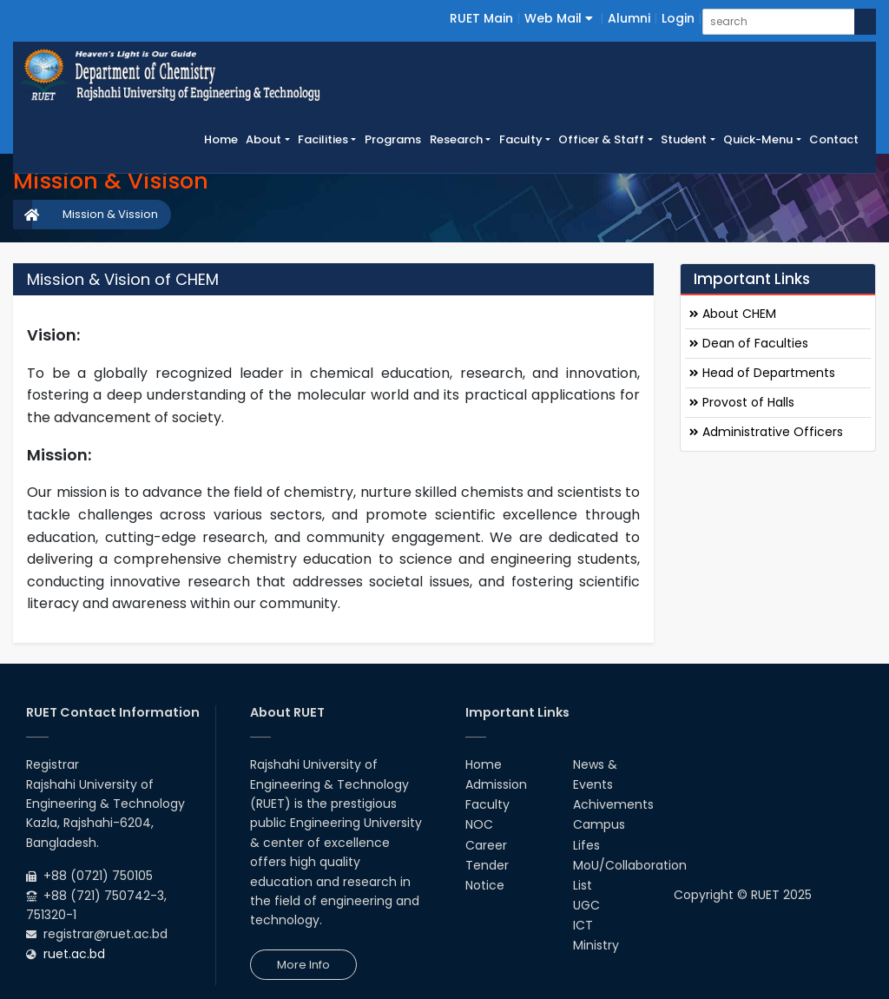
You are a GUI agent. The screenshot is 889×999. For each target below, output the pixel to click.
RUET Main (481, 18)
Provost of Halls (741, 402)
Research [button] (456, 139)
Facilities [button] (323, 139)
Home (223, 139)
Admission (496, 784)
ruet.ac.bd (74, 954)
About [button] (263, 139)
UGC (586, 905)
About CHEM (732, 313)
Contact (834, 139)
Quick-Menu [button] (758, 139)
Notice (484, 885)
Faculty (487, 804)
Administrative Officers (766, 431)
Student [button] (684, 139)
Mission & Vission (110, 214)
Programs (393, 139)
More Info (303, 964)
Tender (487, 865)
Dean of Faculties (748, 343)
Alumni (629, 18)
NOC (479, 824)
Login (678, 18)
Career (486, 845)
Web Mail (558, 18)
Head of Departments (762, 372)
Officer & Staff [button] (601, 139)
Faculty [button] (521, 139)
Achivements (613, 804)
